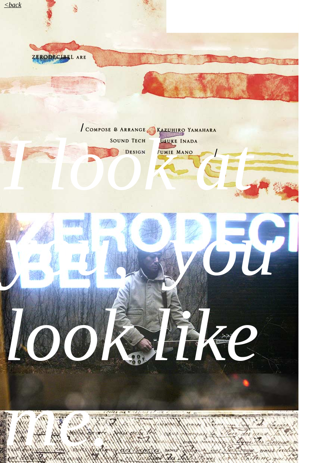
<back (12, 5)
